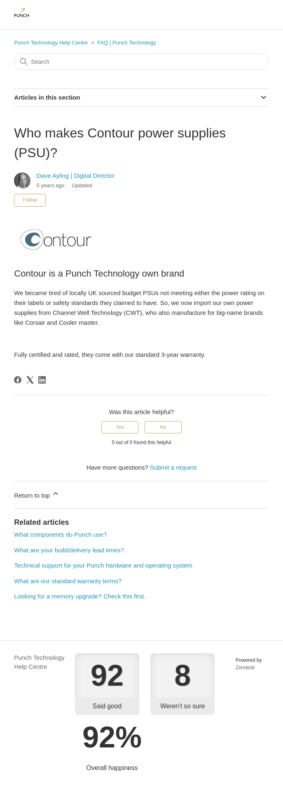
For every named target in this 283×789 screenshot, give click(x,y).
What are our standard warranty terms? (68, 580)
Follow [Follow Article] (30, 200)
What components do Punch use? (60, 534)
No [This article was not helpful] (163, 427)
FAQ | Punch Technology (126, 43)
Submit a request (173, 467)
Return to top (37, 494)
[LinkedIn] (42, 380)
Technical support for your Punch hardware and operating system (103, 565)
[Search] (141, 62)
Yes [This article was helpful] (120, 427)
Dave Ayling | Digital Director (76, 175)
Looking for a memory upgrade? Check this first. (79, 596)
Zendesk (245, 667)
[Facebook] (17, 380)
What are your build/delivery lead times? (69, 550)
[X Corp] (30, 380)
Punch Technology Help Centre (51, 43)
